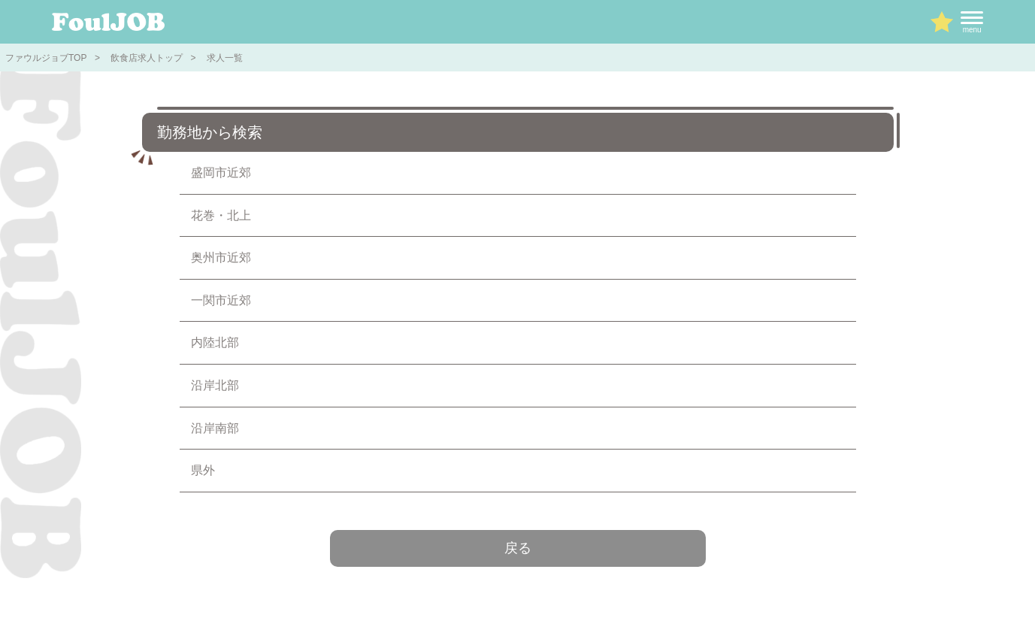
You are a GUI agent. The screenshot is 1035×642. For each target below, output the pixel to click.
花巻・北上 (221, 215)
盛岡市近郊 (221, 172)
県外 (203, 470)
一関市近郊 (221, 300)
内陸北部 (215, 342)
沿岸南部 (215, 428)
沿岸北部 (215, 385)
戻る (517, 548)
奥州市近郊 (221, 257)
